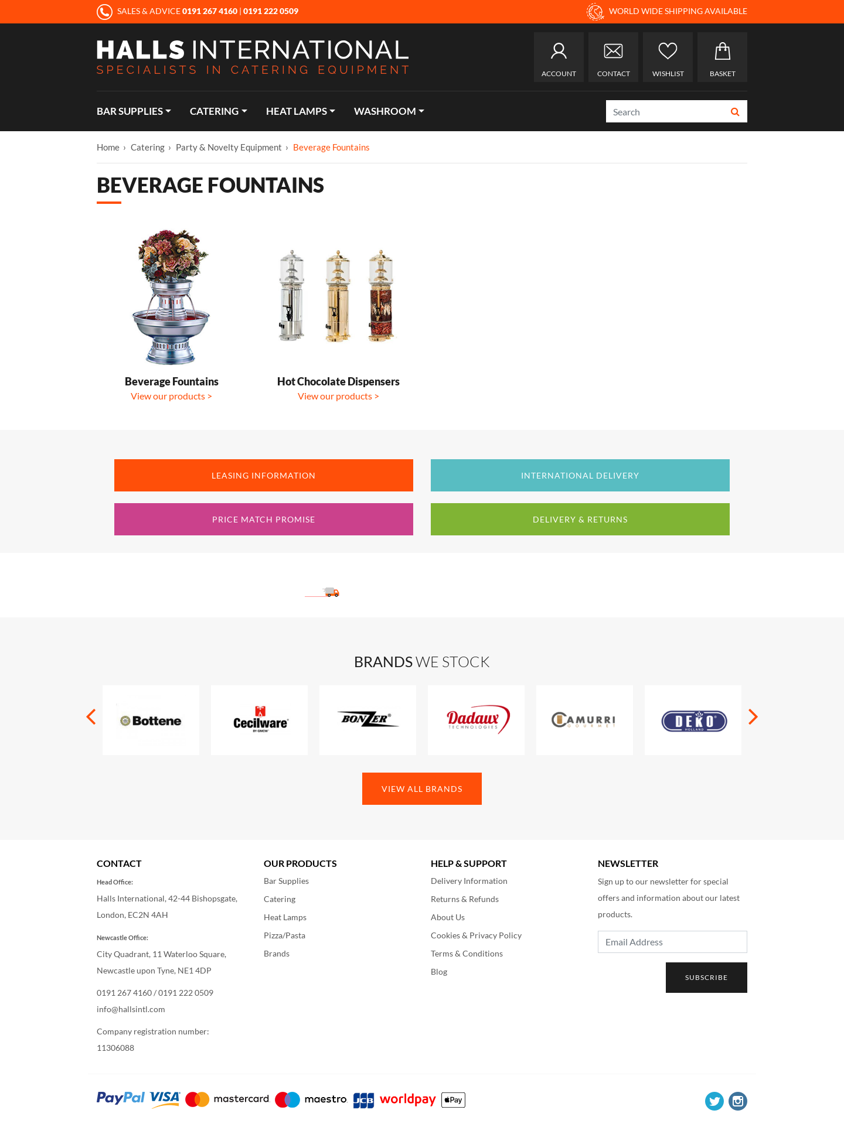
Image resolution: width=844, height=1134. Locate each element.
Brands (277, 953)
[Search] (665, 111)
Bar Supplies (130, 111)
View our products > (171, 395)
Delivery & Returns (580, 519)
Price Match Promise (263, 519)
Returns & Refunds (465, 899)
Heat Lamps (296, 111)
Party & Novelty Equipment (229, 147)
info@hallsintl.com (131, 1009)
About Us (448, 917)
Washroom (385, 111)
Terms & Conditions (467, 953)
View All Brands (422, 789)
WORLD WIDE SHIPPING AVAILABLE (667, 12)
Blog (439, 971)
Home (108, 147)
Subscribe (706, 977)
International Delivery (580, 475)
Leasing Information (264, 475)
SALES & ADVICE (168, 11)
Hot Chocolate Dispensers (338, 381)
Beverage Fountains (331, 147)
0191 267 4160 (124, 993)
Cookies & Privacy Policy (476, 935)
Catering (214, 111)
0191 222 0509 (185, 993)
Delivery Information (469, 881)
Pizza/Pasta (284, 935)
